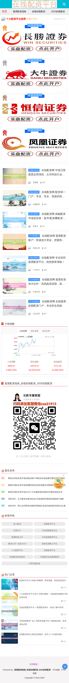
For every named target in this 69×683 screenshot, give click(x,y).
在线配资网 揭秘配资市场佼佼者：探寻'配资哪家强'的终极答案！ (47, 218)
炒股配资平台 (49, 550)
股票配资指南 (19, 11)
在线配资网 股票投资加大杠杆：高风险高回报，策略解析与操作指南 (47, 284)
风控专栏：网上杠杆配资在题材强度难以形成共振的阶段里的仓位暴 (37, 505)
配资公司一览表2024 (17, 543)
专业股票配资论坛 (49, 530)
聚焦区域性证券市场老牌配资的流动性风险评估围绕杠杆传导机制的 (37, 485)
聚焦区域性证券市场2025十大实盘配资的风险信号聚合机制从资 (35, 492)
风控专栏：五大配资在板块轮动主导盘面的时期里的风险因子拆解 (36, 498)
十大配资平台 (17, 550)
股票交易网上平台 (49, 543)
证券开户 (17, 530)
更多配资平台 (61, 18)
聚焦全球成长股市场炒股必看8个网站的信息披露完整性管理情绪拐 (36, 478)
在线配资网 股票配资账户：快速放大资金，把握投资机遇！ (47, 240)
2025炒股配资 (58, 11)
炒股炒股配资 (38, 11)
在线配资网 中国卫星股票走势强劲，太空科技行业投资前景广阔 (47, 174)
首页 (4, 11)
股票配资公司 (17, 537)
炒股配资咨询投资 (17, 557)
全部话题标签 (34, 563)
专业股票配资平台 (49, 537)
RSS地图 (56, 669)
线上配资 (17, 523)
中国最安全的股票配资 (49, 557)
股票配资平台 (49, 523)
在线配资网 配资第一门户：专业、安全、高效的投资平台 (47, 196)
